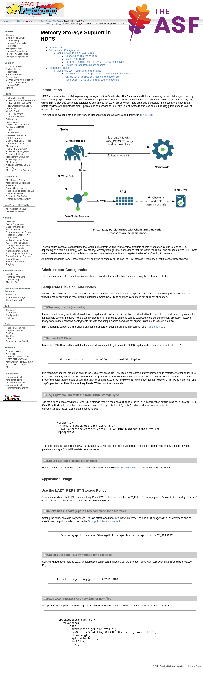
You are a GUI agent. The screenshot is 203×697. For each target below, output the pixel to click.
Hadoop (20, 21)
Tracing (9, 88)
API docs (10, 354)
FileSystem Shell (14, 48)
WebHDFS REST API (16, 135)
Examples (11, 312)
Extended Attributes (15, 154)
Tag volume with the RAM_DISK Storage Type (94, 62)
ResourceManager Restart (19, 232)
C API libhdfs (12, 132)
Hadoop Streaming (15, 328)
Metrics (9, 367)
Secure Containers (15, 261)
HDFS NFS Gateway (16, 149)
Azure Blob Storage (15, 297)
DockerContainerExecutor (19, 256)
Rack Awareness (14, 74)
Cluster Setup (13, 40)
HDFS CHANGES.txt (16, 359)
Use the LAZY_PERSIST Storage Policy (79, 71)
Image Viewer (13, 122)
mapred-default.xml (15, 382)
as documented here (128, 473)
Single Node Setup (15, 38)
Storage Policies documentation (105, 527)
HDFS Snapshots (14, 114)
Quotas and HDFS (15, 127)
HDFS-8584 (153, 329)
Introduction (12, 274)
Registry (10, 264)
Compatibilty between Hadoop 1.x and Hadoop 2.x (20, 189)
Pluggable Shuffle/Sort (17, 196)
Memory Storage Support (18, 170)
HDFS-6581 (146, 117)
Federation (11, 108)
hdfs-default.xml (14, 380)
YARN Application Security (19, 253)
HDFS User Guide (15, 98)
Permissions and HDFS (17, 124)
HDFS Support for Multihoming (15, 160)
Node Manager (13, 279)
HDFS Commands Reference (20, 100)
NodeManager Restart (17, 251)
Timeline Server (13, 282)
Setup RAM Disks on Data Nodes (75, 53)
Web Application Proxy (17, 240)
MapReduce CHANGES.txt (19, 362)
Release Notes (13, 351)
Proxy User (11, 72)
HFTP (9, 130)
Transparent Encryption (17, 157)
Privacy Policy (194, 680)
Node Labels (12, 237)
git (57, 23)
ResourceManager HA (17, 235)
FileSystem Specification (18, 56)
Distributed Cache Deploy (18, 199)
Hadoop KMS (12, 85)
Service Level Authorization (19, 80)
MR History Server (15, 211)
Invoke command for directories (97, 74)
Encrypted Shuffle (14, 193)
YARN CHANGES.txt (16, 364)
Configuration (12, 315)
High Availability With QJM (19, 103)
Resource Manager (15, 277)
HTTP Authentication (16, 82)
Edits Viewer (12, 119)
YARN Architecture (15, 224)
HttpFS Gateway (14, 138)
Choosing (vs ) (81, 56)
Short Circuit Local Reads (18, 140)
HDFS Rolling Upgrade (17, 151)
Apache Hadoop (70, 23)
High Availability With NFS (19, 106)
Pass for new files (92, 81)
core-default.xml (14, 377)
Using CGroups (13, 259)
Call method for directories (92, 78)
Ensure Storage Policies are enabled (85, 65)
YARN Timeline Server (17, 243)
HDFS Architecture (15, 116)
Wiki (48, 23)
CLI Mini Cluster (14, 66)
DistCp (9, 333)
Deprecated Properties (17, 388)
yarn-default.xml (14, 385)
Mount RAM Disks (75, 59)
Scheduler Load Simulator (19, 341)
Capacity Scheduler (15, 227)
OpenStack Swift (14, 300)
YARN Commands (15, 248)
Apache (7, 21)
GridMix (10, 336)
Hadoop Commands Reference (16, 44)
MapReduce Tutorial (16, 180)
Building (10, 318)
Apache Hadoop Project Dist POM (45, 21)
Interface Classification (17, 54)
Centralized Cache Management (15, 144)
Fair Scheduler (13, 229)
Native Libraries (13, 69)
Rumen (9, 338)
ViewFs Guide (13, 111)
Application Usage (59, 68)
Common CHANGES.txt (18, 356)
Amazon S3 (12, 294)
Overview (10, 35)
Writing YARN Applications (19, 245)
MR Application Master (17, 209)
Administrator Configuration (64, 50)
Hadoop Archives (14, 330)
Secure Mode (12, 77)
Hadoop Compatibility (16, 51)
